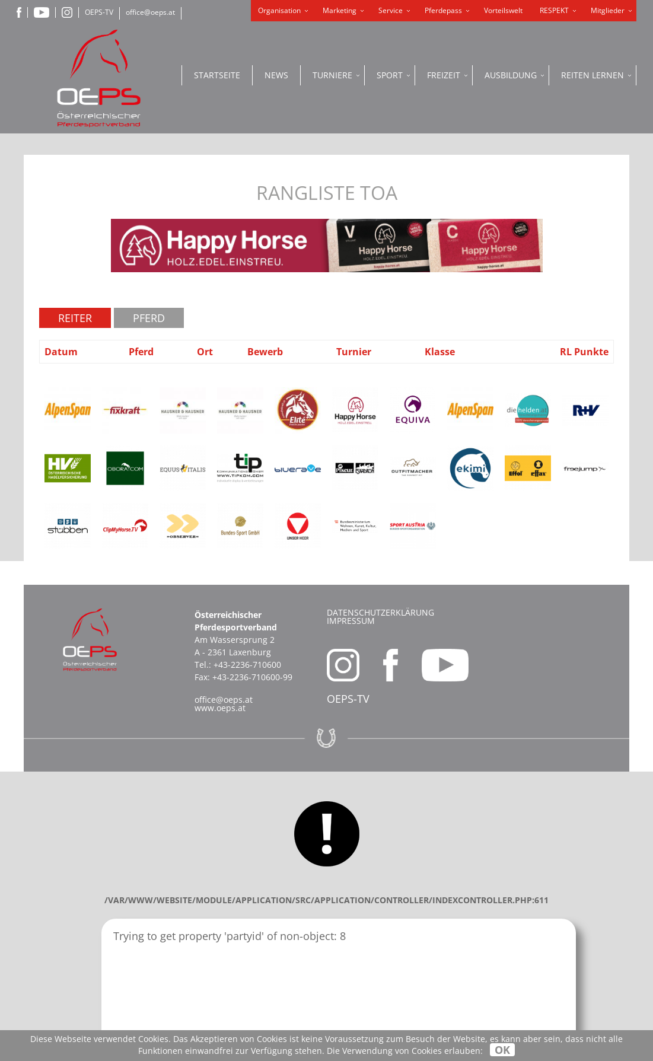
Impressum (351, 620)
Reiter (75, 318)
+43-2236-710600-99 (252, 677)
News (276, 75)
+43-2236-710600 (247, 664)
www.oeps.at (220, 707)
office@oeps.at (150, 12)
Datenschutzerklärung (380, 612)
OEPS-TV (99, 12)
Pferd (149, 318)
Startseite (217, 75)
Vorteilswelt (503, 10)
